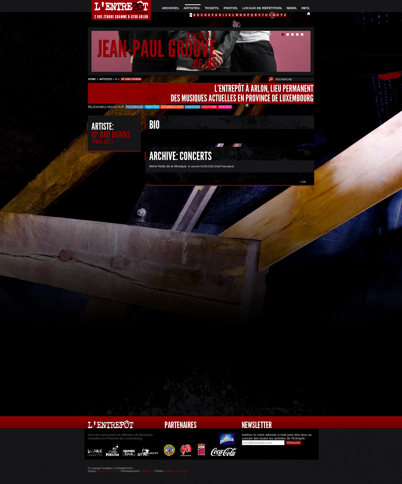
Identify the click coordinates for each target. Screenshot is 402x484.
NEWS (291, 8)
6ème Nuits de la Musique (167, 166)
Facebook (134, 107)
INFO (305, 8)
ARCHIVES (170, 8)
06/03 (205, 63)
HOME (92, 79)
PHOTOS (230, 8)
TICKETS (211, 8)
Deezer (225, 107)
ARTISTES (192, 8)
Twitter (152, 107)
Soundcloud (172, 107)
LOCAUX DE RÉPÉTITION (261, 8)
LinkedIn (192, 107)
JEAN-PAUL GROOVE (156, 49)
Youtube (209, 107)
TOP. (303, 182)
